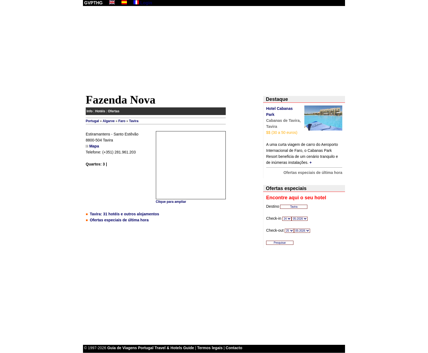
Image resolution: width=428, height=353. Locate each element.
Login (146, 3)
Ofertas (113, 111)
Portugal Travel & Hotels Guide (166, 348)
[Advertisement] (214, 51)
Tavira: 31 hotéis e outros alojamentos (124, 214)
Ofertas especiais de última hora (119, 220)
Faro (121, 121)
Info (90, 111)
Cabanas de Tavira (283, 120)
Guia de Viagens (122, 348)
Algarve (109, 121)
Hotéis (100, 111)
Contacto (234, 348)
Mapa (94, 146)
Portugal (92, 121)
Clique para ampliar (171, 202)
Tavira (133, 121)
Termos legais (209, 348)
